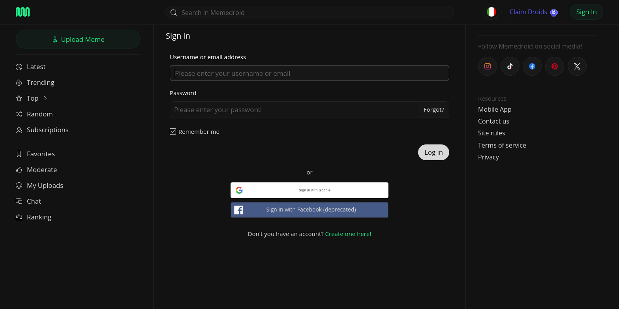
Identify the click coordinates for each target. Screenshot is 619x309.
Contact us (493, 121)
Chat (28, 201)
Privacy (488, 157)
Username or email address (208, 57)
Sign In (586, 11)
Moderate (36, 169)
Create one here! (348, 234)
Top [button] (32, 98)
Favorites (35, 153)
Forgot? (434, 109)
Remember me (198, 131)
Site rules (491, 133)
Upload (78, 39)
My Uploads (39, 185)
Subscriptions (42, 129)
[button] (309, 190)
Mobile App (495, 109)
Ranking (33, 216)
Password (183, 93)
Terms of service (502, 145)
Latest (30, 66)
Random (34, 113)
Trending (35, 82)
